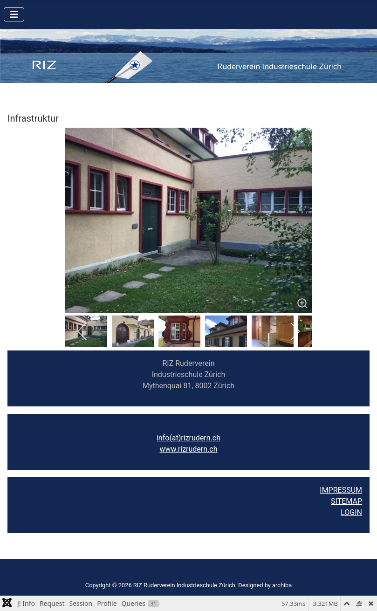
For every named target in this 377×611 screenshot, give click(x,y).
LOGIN (351, 512)
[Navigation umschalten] (14, 14)
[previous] (82, 331)
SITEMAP (346, 501)
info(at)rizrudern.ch (188, 437)
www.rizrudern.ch (189, 449)
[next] (294, 331)
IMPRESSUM (341, 490)
